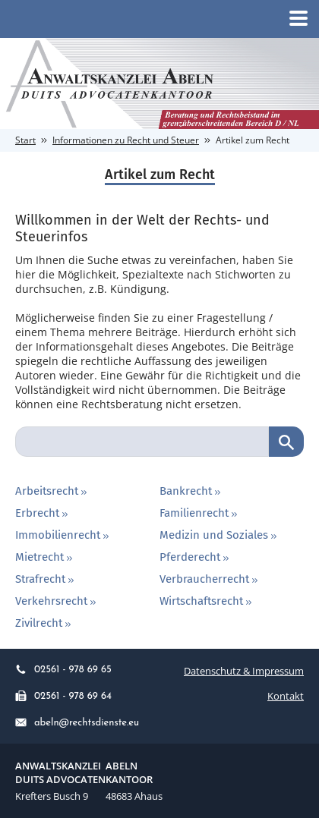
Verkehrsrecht (57, 601)
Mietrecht (45, 557)
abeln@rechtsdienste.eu (77, 722)
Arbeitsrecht (52, 491)
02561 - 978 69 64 (63, 696)
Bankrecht (191, 491)
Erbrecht (43, 513)
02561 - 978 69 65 (63, 669)
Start (25, 140)
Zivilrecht (44, 623)
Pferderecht (196, 557)
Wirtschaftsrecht (207, 601)
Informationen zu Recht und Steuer (125, 140)
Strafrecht (46, 579)
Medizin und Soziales (220, 535)
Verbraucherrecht (210, 579)
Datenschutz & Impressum (244, 671)
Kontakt (285, 696)
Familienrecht (200, 513)
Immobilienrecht (63, 535)
